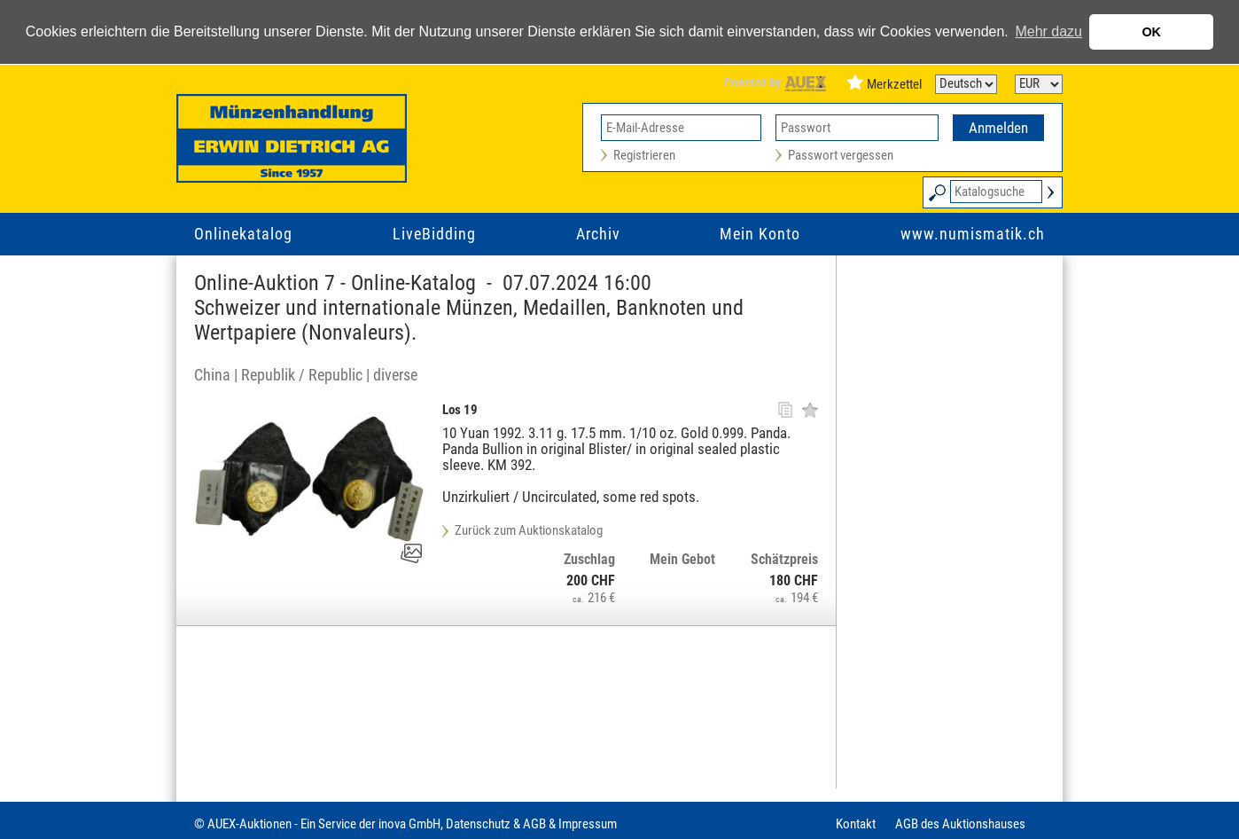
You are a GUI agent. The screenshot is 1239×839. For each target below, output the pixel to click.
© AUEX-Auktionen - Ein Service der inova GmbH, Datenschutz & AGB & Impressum (405, 824)
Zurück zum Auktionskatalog (529, 530)
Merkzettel (894, 84)
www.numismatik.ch (972, 233)
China (212, 374)
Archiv (598, 233)
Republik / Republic (301, 374)
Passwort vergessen (840, 155)
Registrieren (644, 155)
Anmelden (998, 128)
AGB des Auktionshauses (960, 824)
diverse (395, 374)
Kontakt (856, 824)
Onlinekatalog (243, 233)
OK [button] (1151, 32)
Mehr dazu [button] (1048, 31)
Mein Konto (760, 233)
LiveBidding (434, 233)
